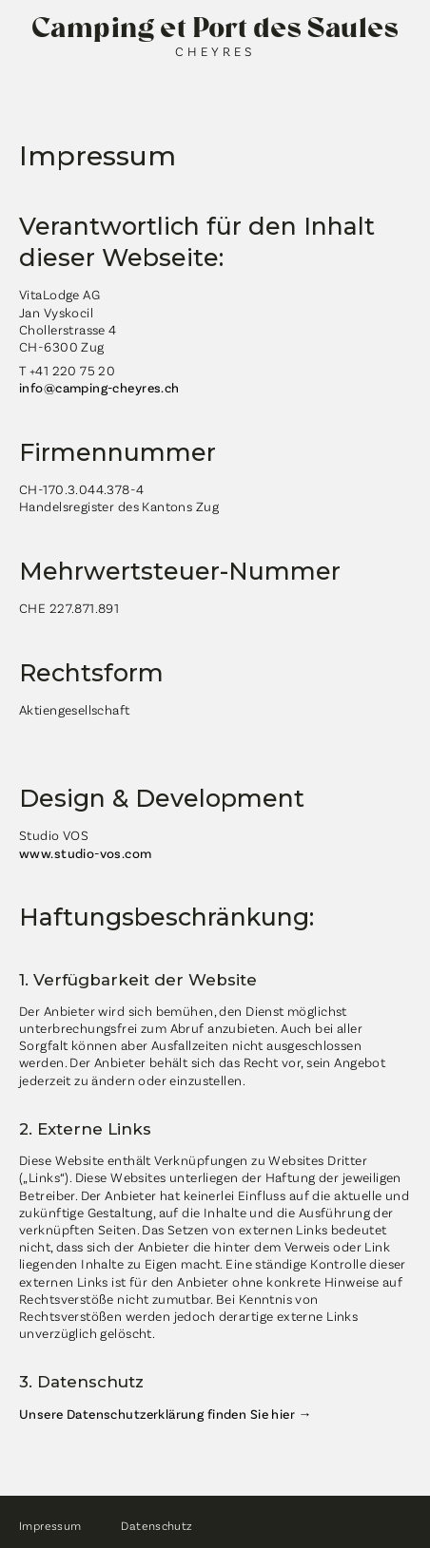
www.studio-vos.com (85, 853)
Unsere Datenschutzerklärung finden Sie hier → (165, 1413)
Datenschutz (156, 1525)
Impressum (50, 1525)
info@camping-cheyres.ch (99, 387)
